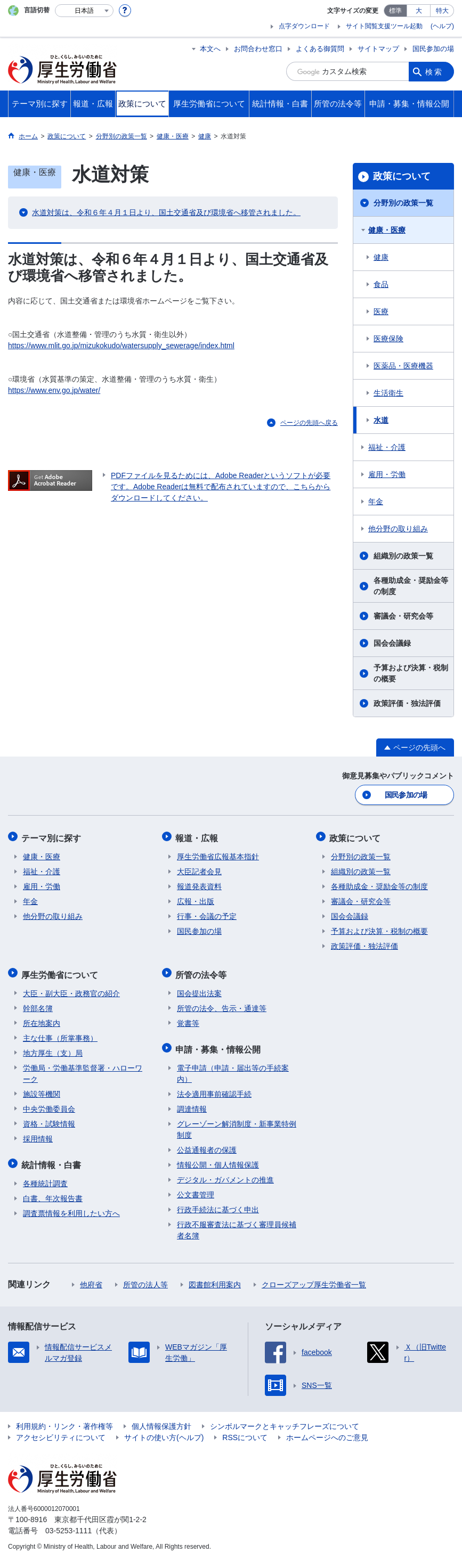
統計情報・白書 (53, 1158)
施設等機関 (41, 1088)
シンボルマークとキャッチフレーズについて (284, 1419)
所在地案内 (41, 1018)
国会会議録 (392, 643)
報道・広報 (198, 836)
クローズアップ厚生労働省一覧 (314, 1277)
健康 (381, 257)
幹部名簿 (38, 1003)
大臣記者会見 (199, 869)
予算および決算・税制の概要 (411, 673)
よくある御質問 (320, 48)
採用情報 (38, 1133)
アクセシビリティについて (61, 1430)
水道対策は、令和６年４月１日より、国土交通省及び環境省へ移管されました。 (166, 212)
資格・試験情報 (49, 1118)
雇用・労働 (387, 474)
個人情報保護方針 (161, 1419)
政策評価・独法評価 (407, 703)
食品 (381, 284)
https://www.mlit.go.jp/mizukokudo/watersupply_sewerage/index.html (121, 345)
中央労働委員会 (49, 1103)
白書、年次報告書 (53, 1191)
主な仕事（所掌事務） (60, 1033)
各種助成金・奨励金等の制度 (411, 586)
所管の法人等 (145, 1277)
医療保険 (388, 338)
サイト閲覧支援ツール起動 (384, 26)
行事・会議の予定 (207, 913)
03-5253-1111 (68, 1523)
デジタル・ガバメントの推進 (225, 1172)
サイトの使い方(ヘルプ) (164, 1430)
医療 (381, 311)
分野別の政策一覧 (403, 203)
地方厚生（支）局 (53, 1047)
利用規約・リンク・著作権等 (64, 1419)
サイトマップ (378, 48)
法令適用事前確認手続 (214, 1086)
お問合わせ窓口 (258, 48)
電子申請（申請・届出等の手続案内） (233, 1066)
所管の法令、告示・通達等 (221, 1003)
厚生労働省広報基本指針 (218, 854)
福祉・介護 (387, 447)
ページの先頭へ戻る (309, 422)
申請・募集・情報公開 (219, 1042)
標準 (395, 10)
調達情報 (192, 1101)
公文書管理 (195, 1187)
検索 (434, 71)
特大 (442, 10)
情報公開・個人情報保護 (218, 1157)
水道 (381, 420)
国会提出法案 (199, 988)
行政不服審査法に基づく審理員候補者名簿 (236, 1222)
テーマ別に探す (53, 836)
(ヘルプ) (442, 26)
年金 (375, 501)
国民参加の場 (433, 48)
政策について (402, 176)
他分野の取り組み (398, 528)
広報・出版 (195, 898)
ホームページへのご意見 (327, 1430)
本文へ (210, 48)
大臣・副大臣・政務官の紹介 (71, 988)
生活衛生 (388, 393)
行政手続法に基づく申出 (218, 1202)
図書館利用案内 (215, 1277)
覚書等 (188, 1018)
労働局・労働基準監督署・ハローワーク (82, 1068)
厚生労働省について (61, 970)
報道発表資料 (199, 884)
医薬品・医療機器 (403, 365)
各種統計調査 (45, 1176)
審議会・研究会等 (403, 616)
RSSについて (245, 1430)
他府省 (91, 1277)
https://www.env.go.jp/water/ (54, 390)
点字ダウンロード (304, 26)
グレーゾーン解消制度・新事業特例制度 (236, 1122)
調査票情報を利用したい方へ (71, 1206)
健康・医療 (387, 230)
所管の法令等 (202, 970)
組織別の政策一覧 (403, 556)
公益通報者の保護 (207, 1142)
